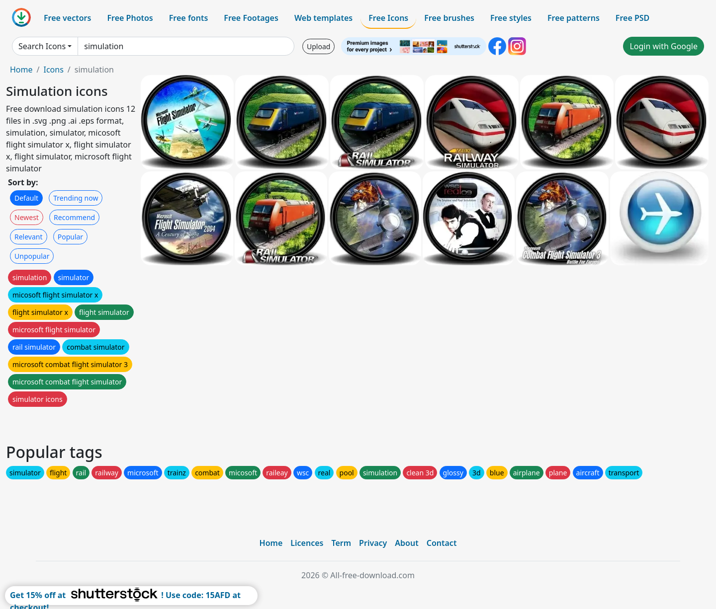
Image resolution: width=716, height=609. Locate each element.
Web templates (323, 17)
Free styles (511, 17)
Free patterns (573, 17)
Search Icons (42, 46)
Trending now (75, 198)
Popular (70, 236)
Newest (26, 217)
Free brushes (449, 17)
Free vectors (67, 17)
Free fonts (188, 17)
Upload (318, 46)
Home (21, 69)
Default (26, 198)
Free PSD (632, 17)
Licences (306, 542)
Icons (53, 69)
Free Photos (130, 17)
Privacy (373, 542)
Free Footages (251, 17)
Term (341, 542)
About (406, 542)
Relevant (28, 236)
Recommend (74, 217)
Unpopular (31, 256)
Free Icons (388, 17)
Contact (442, 542)
